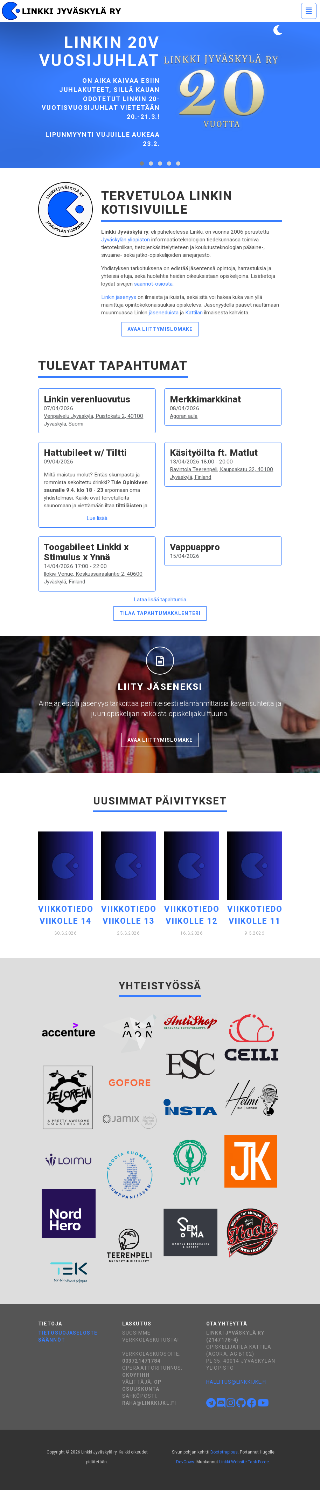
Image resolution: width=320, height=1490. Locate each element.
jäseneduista (164, 312)
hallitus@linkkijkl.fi (236, 1382)
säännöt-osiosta (153, 284)
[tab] (142, 163)
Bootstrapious (224, 1452)
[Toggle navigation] (308, 11)
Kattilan (194, 312)
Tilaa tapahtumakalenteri (160, 613)
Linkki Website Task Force (244, 1461)
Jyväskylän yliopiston (125, 239)
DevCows (185, 1461)
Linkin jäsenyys (118, 297)
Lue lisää (96, 518)
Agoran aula (183, 416)
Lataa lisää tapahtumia (160, 599)
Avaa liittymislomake (160, 329)
